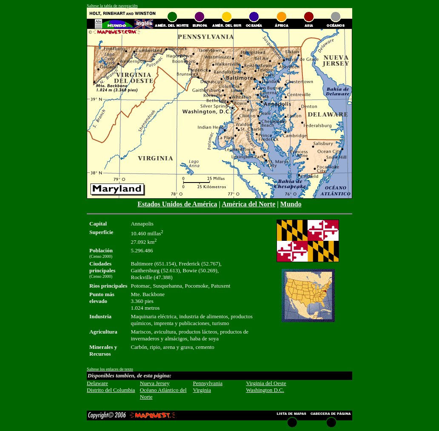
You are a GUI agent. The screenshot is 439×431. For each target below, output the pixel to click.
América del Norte (248, 204)
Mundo (291, 204)
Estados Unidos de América (177, 204)
